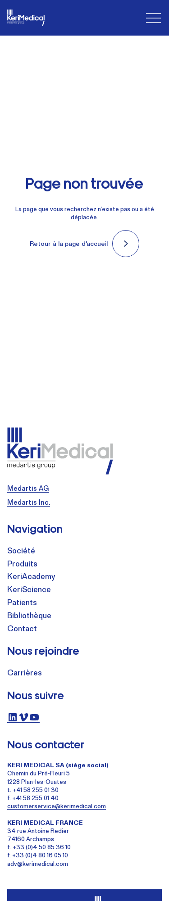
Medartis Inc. (28, 502)
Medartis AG (28, 488)
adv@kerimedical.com (37, 863)
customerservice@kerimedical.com (56, 806)
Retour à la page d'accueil (69, 244)
